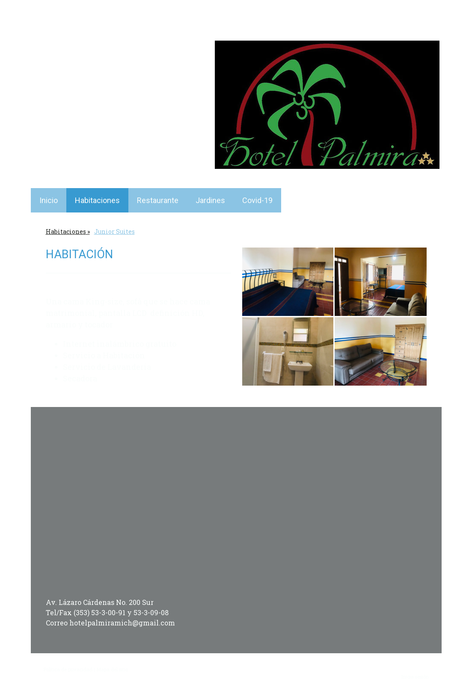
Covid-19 (257, 200)
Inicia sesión (415, 676)
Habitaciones (97, 200)
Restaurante (157, 200)
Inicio (48, 200)
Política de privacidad (68, 669)
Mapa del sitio (112, 669)
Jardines (210, 200)
